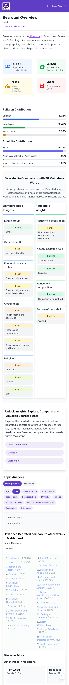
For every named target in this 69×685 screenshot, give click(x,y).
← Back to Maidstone (14, 26)
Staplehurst (14, 589)
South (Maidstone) (19, 617)
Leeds (12, 594)
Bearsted (13, 573)
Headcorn (14, 562)
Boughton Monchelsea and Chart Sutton (48, 594)
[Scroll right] (62, 676)
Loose (13, 606)
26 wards (34, 36)
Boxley (44, 565)
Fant (42, 602)
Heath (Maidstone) (19, 625)
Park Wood (14, 557)
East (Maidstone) (49, 557)
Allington (13, 578)
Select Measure (12, 543)
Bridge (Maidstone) (50, 628)
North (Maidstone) (49, 643)
